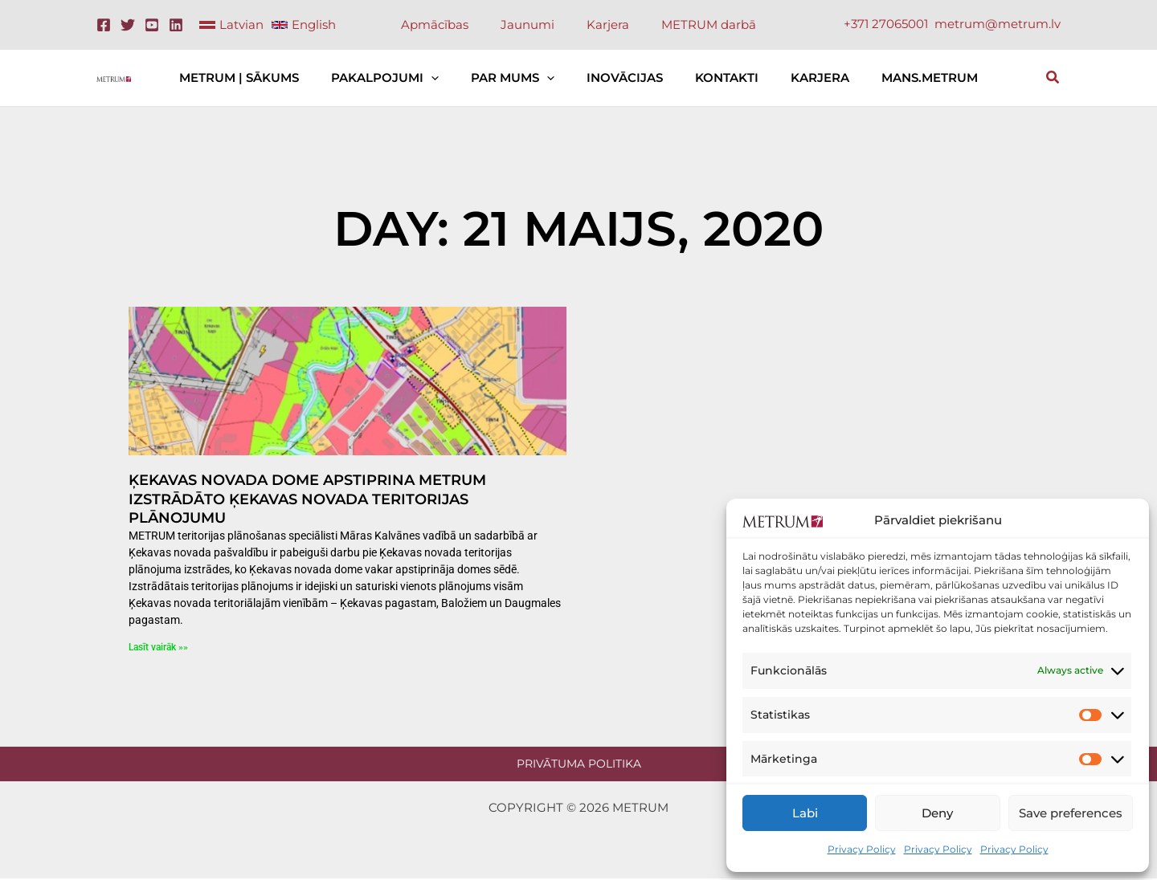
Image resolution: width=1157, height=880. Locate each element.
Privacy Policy (862, 849)
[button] (447, 78)
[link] (231, 25)
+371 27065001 (886, 23)
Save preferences (1070, 813)
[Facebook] (103, 25)
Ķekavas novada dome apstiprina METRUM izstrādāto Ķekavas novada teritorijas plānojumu (307, 499)
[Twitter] (128, 25)
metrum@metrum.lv (997, 23)
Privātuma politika (579, 764)
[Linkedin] (176, 25)
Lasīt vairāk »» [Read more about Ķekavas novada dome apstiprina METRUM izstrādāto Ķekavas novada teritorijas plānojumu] (158, 647)
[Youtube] (152, 25)
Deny (937, 813)
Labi (805, 813)
